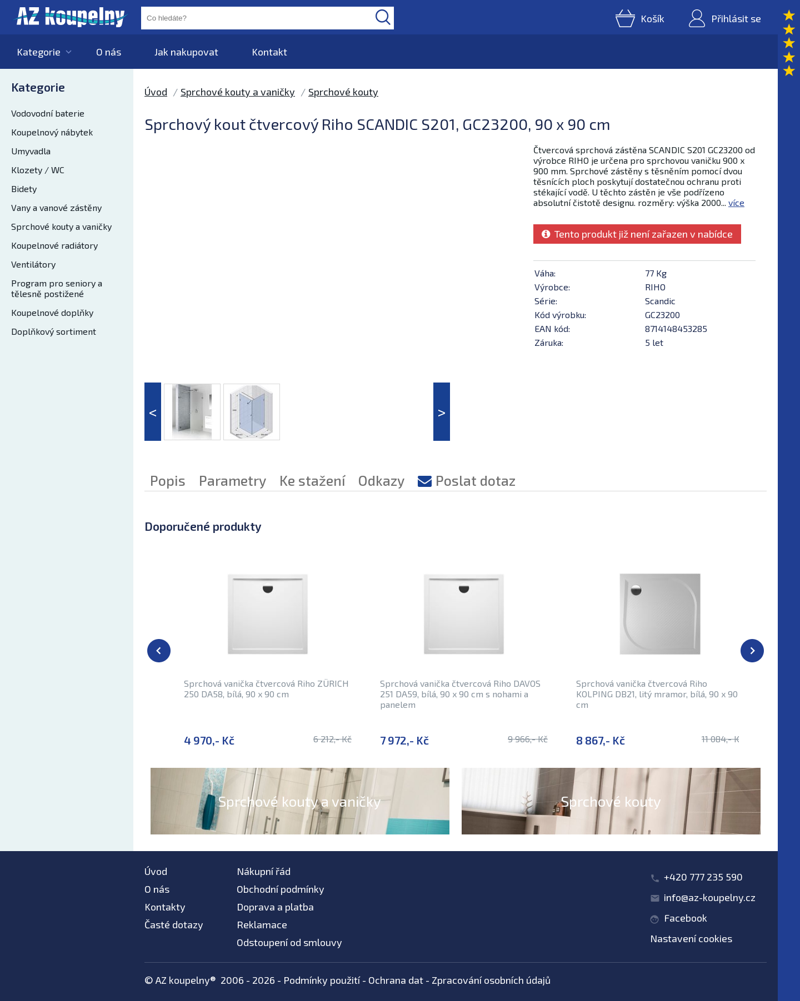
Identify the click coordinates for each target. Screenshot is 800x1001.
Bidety (24, 188)
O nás (108, 52)
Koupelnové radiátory (54, 245)
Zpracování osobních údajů (491, 980)
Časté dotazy (173, 924)
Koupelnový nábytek (52, 132)
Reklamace (262, 924)
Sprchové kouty (343, 91)
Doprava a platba (275, 907)
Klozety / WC (37, 169)
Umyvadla (31, 150)
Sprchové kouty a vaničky (61, 226)
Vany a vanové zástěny (56, 207)
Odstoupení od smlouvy (289, 942)
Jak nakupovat (186, 52)
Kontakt (269, 52)
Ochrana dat (395, 980)
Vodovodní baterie (47, 113)
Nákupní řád (264, 871)
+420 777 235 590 (703, 877)
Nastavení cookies (691, 938)
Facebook (685, 918)
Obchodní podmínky (280, 889)
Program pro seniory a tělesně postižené (56, 288)
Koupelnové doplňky (52, 312)
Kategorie (39, 52)
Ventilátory (33, 264)
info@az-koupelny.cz (710, 897)
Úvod (155, 91)
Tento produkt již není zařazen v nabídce (637, 234)
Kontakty (165, 907)
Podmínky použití (321, 980)
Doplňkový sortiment (53, 331)
